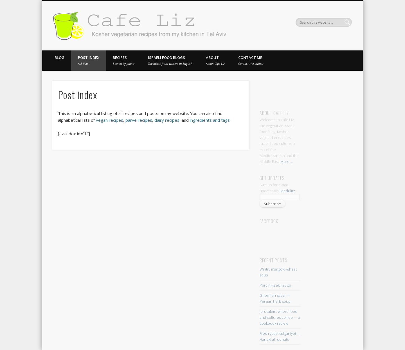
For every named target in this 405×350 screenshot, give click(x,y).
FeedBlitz (287, 190)
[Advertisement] (312, 89)
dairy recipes (166, 120)
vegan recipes (109, 120)
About (215, 60)
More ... (286, 161)
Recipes (123, 60)
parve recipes (138, 120)
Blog (59, 57)
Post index (88, 60)
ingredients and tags (210, 120)
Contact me (251, 60)
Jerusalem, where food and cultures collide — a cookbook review (280, 317)
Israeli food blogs (170, 60)
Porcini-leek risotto (275, 285)
